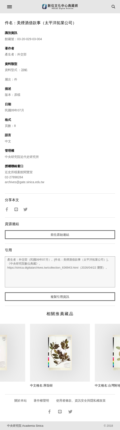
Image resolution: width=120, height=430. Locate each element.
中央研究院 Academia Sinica (25, 425)
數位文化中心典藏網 (60, 6)
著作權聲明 (41, 400)
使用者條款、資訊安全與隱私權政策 (81, 400)
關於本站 (20, 400)
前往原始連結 (60, 234)
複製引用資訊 (60, 296)
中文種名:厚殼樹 (41, 385)
